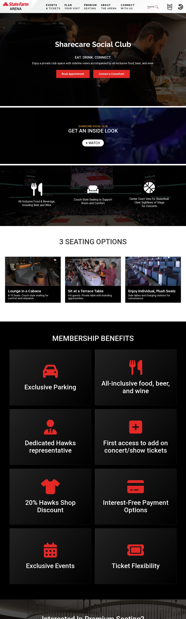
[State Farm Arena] (15, 6)
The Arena (109, 7)
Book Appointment (73, 73)
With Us (128, 7)
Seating (90, 7)
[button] (153, 7)
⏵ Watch (93, 143)
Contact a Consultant (111, 73)
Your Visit (72, 7)
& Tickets (53, 7)
